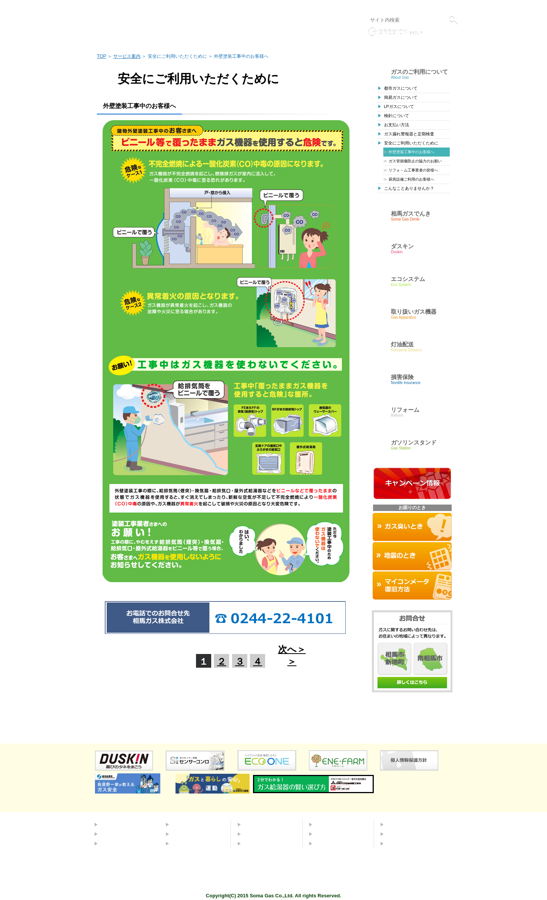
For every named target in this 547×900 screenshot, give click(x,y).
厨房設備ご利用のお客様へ (411, 179)
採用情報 (397, 834)
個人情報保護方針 (376, 7)
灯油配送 (182, 834)
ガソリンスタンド (193, 843)
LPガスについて (399, 106)
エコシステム (188, 824)
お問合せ (326, 834)
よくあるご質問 (334, 824)
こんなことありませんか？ (409, 188)
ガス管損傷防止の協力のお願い (415, 161)
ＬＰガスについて (122, 843)
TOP (101, 56)
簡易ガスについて (400, 97)
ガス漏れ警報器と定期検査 (409, 134)
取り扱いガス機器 (265, 834)
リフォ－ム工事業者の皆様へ (413, 170)
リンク (345, 7)
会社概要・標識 (405, 824)
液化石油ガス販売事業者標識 (430, 7)
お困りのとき (260, 843)
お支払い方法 (396, 124)
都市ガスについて (400, 88)
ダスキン (254, 824)
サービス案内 (127, 56)
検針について (396, 115)
